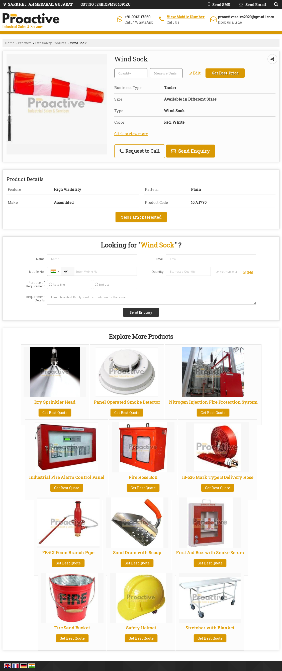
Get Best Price (225, 72)
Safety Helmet (141, 628)
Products (25, 43)
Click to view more (131, 133)
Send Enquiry (190, 151)
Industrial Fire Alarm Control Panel (66, 477)
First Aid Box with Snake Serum (210, 552)
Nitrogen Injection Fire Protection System (213, 402)
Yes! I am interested (141, 217)
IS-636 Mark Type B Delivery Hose (217, 477)
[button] (186, 17)
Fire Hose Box (143, 477)
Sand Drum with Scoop (137, 552)
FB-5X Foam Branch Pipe (68, 552)
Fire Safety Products (50, 43)
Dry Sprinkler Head (54, 402)
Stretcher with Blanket (209, 628)
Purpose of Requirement (35, 284)
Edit (195, 73)
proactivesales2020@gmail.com (246, 17)
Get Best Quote (54, 412)
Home (9, 43)
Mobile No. (37, 272)
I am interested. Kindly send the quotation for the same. (151, 299)
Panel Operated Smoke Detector (127, 402)
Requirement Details (35, 298)
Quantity (157, 272)
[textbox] (166, 73)
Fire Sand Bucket (72, 628)
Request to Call (140, 151)
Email (159, 259)
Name (40, 259)
